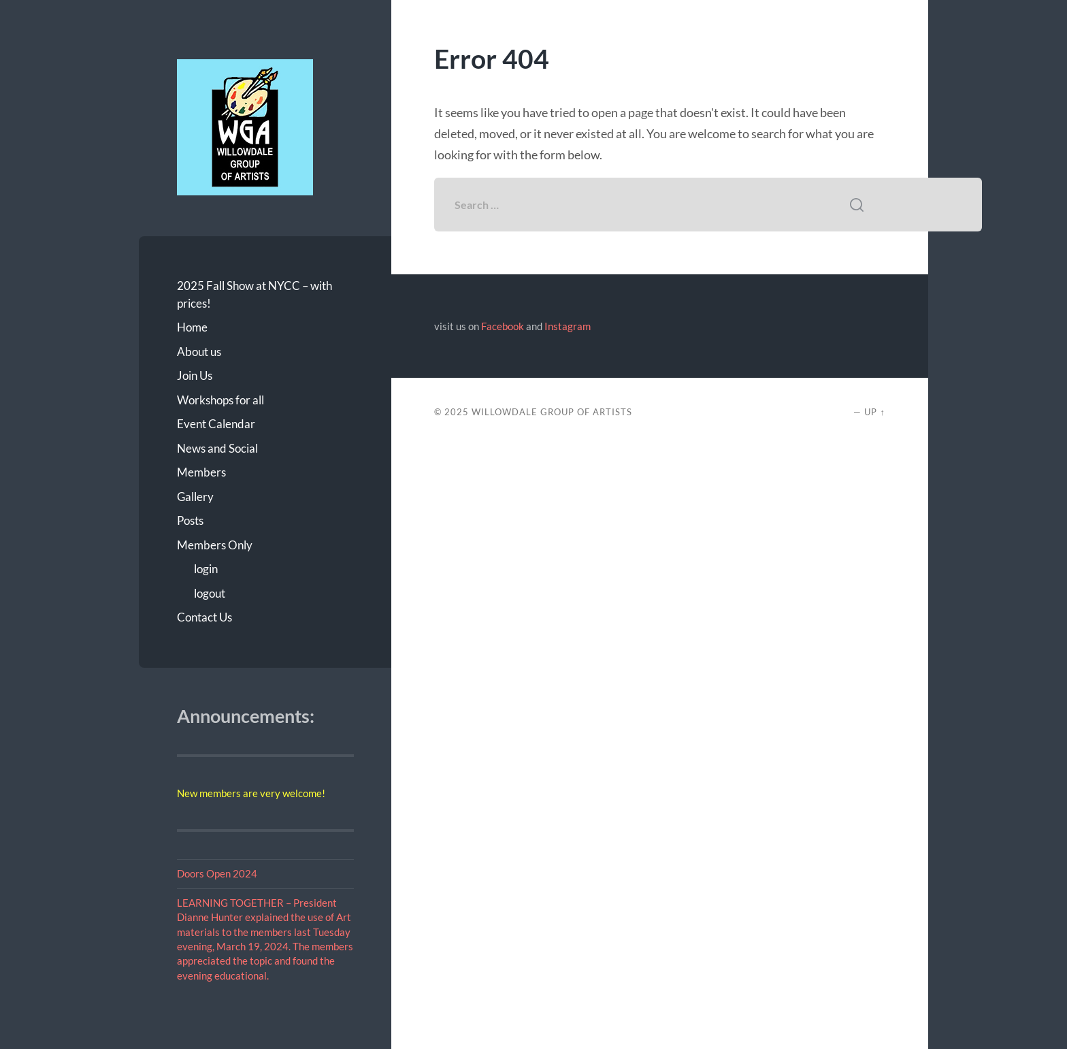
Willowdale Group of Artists (552, 411)
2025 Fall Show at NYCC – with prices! (254, 294)
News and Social (217, 448)
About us (199, 351)
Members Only (214, 545)
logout (209, 593)
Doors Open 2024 (217, 873)
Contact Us (204, 617)
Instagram (567, 326)
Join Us (194, 375)
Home (192, 327)
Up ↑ (874, 411)
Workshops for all (220, 400)
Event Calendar (216, 424)
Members (201, 472)
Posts (190, 520)
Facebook (502, 326)
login (206, 569)
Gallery (195, 496)
